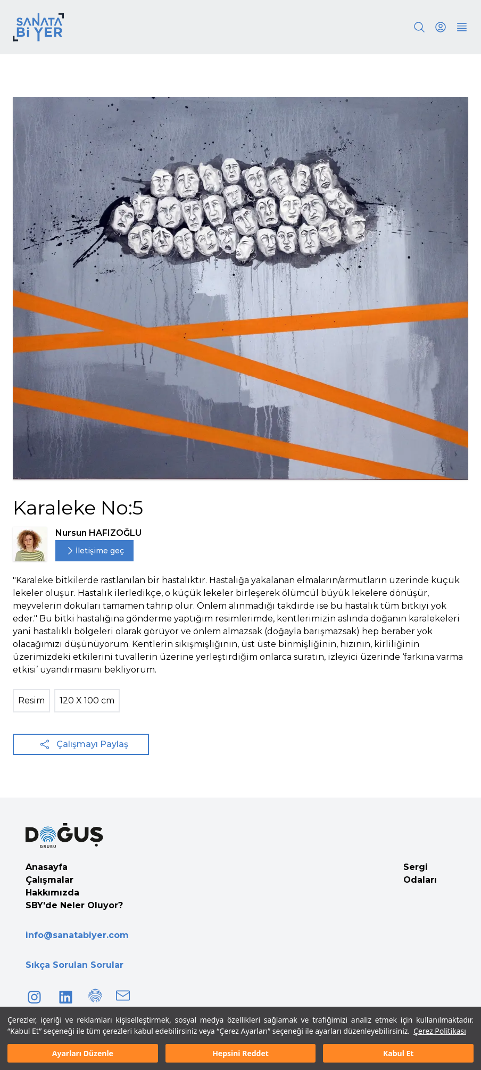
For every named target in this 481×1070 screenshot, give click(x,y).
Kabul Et (398, 1053)
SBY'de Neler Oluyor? (74, 905)
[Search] (419, 27)
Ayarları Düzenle (82, 1053)
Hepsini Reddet (240, 1053)
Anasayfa (47, 867)
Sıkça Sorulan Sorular (74, 965)
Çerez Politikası (439, 1031)
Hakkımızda (52, 892)
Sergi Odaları (420, 873)
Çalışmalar (49, 880)
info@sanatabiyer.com (77, 935)
